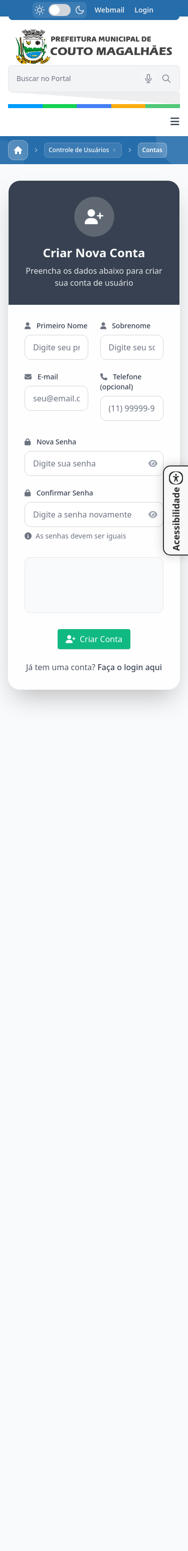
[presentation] (94, 585)
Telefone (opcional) (121, 381)
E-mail (41, 376)
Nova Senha (50, 441)
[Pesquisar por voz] (148, 79)
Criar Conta (94, 639)
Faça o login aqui (129, 667)
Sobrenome (125, 325)
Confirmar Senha (59, 492)
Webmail (110, 10)
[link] (94, 47)
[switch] (60, 10)
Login (143, 10)
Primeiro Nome (56, 325)
